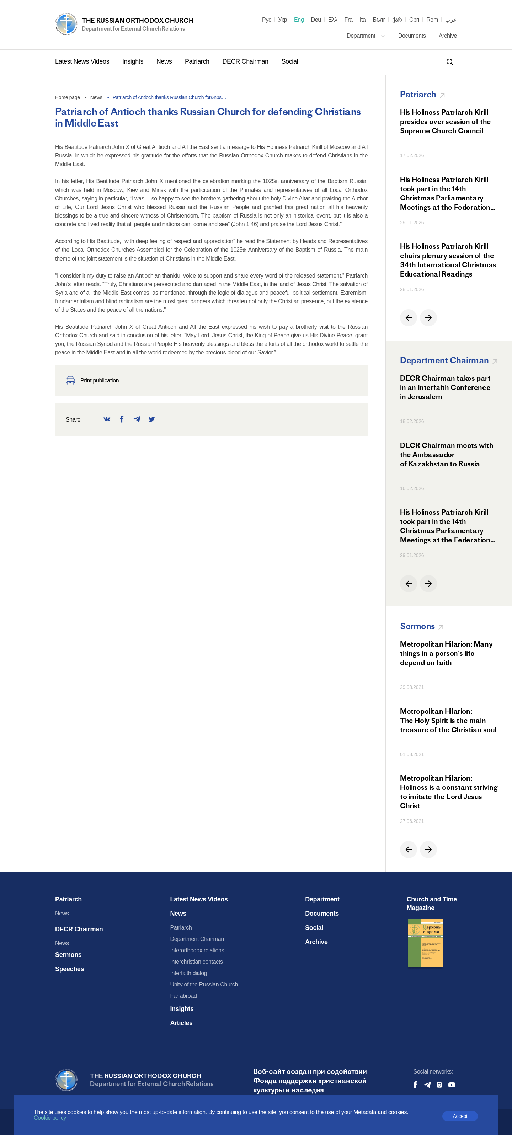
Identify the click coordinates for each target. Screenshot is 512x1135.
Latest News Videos (83, 61)
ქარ (397, 20)
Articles (181, 1023)
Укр (282, 20)
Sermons (68, 954)
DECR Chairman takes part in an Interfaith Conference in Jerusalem (445, 387)
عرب (451, 20)
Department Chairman (197, 939)
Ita (363, 20)
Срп (414, 20)
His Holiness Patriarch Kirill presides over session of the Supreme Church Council (445, 121)
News (165, 61)
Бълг (379, 20)
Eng (299, 20)
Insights (133, 61)
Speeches (69, 969)
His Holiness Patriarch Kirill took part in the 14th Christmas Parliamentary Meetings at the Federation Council (445, 193)
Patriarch (198, 61)
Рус (266, 20)
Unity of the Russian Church (204, 984)
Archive (448, 36)
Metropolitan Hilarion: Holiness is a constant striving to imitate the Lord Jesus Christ (449, 791)
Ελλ (332, 20)
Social (289, 61)
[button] (408, 317)
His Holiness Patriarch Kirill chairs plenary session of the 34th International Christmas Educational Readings (448, 260)
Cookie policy (50, 1118)
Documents (412, 36)
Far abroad (183, 996)
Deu (316, 20)
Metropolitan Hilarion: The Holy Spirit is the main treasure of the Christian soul (448, 720)
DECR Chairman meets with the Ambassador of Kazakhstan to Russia (446, 454)
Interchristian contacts (196, 962)
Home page (67, 97)
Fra (349, 20)
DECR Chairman (246, 61)
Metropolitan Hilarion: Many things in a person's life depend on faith (446, 653)
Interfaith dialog (188, 973)
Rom (432, 20)
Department (366, 36)
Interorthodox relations (197, 950)
